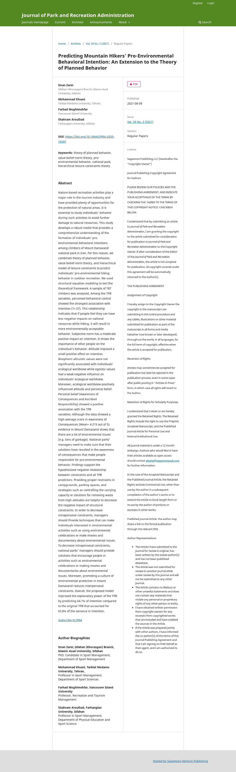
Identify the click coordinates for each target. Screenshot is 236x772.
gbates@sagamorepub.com (162, 460)
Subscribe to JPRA (70, 620)
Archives (77, 22)
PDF (132, 84)
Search (205, 22)
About (123, 22)
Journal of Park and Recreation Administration (78, 15)
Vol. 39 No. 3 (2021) (97, 43)
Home (62, 43)
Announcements (101, 22)
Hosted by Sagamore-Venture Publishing (180, 761)
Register (198, 3)
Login (210, 3)
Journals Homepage (35, 22)
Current (60, 22)
